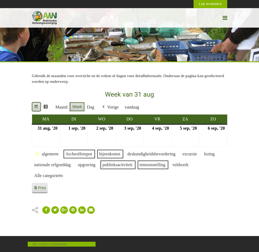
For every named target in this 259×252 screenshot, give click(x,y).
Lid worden (210, 4)
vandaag (132, 107)
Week (77, 106)
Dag (90, 107)
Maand (61, 107)
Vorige (110, 107)
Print (39, 189)
